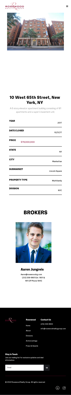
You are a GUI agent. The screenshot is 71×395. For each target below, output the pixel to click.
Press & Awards (32, 346)
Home (28, 326)
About (28, 331)
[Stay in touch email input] (24, 368)
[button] (67, 6)
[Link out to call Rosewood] (47, 324)
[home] (12, 6)
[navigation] (64, 388)
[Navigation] (14, 320)
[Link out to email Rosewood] (53, 329)
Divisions (29, 336)
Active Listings (31, 341)
